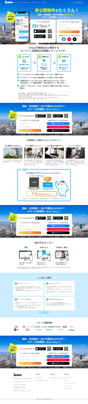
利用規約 (66, 380)
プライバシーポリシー (68, 383)
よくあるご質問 (72, 2)
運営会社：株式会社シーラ (55, 377)
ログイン (80, 2)
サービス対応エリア (68, 388)
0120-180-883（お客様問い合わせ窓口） (24, 378)
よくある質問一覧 (44, 312)
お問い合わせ (66, 377)
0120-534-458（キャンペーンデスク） (24, 381)
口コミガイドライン (68, 385)
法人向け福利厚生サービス (41, 380)
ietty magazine (39, 377)
